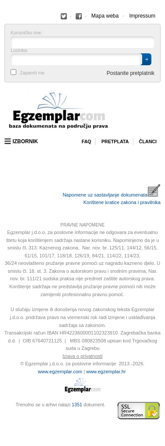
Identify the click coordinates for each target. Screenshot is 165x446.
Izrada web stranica (6, 411)
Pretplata (114, 141)
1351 (77, 404)
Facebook (64, 16)
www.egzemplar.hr (106, 371)
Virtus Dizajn (6, 415)
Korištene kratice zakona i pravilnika (122, 202)
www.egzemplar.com (60, 371)
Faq (86, 141)
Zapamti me (32, 73)
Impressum (142, 16)
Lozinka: (19, 50)
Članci (148, 141)
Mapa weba (105, 16)
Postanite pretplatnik (130, 73)
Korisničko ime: (26, 32)
